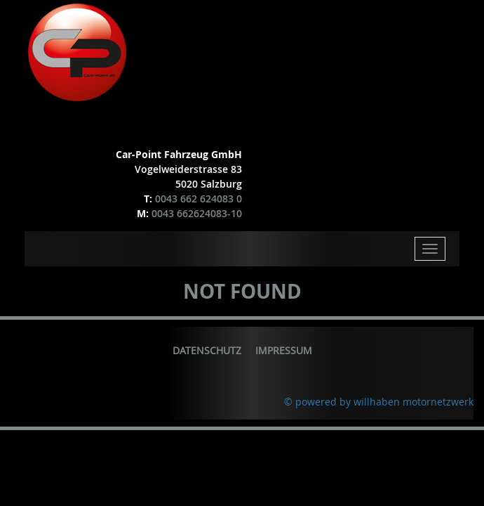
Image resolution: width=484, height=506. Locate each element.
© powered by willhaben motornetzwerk (378, 401)
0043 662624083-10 (197, 213)
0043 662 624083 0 (198, 198)
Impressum (283, 350)
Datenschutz (207, 350)
